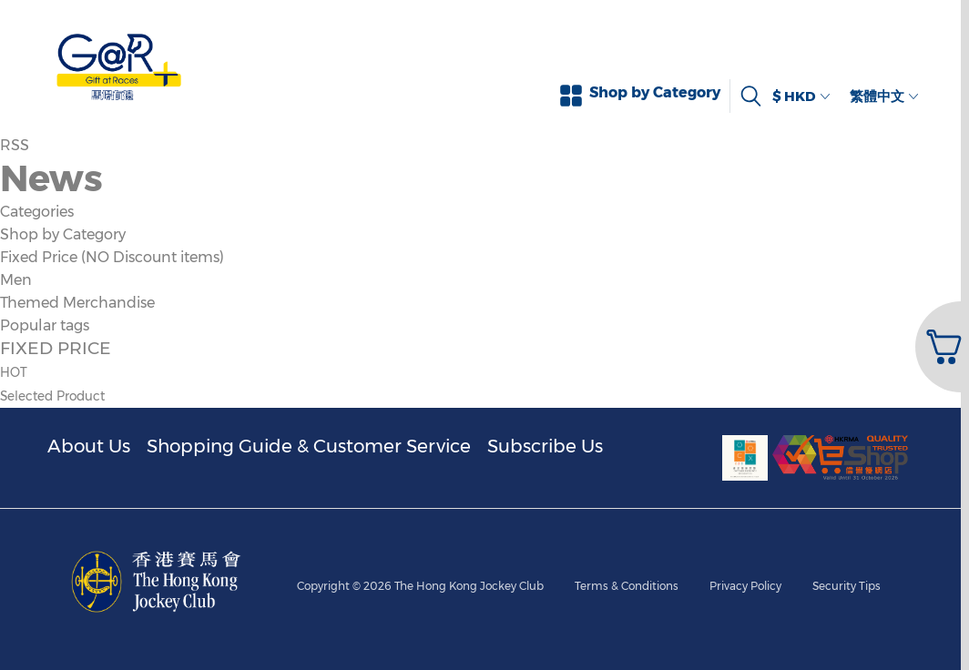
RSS (14, 145)
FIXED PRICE (55, 348)
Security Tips (846, 586)
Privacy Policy (745, 586)
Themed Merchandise (77, 302)
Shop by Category (63, 234)
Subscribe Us (545, 446)
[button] (940, 346)
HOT (13, 372)
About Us (88, 446)
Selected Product (52, 396)
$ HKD (801, 96)
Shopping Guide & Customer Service (309, 446)
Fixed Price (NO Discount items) (112, 257)
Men (16, 280)
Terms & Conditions (626, 586)
